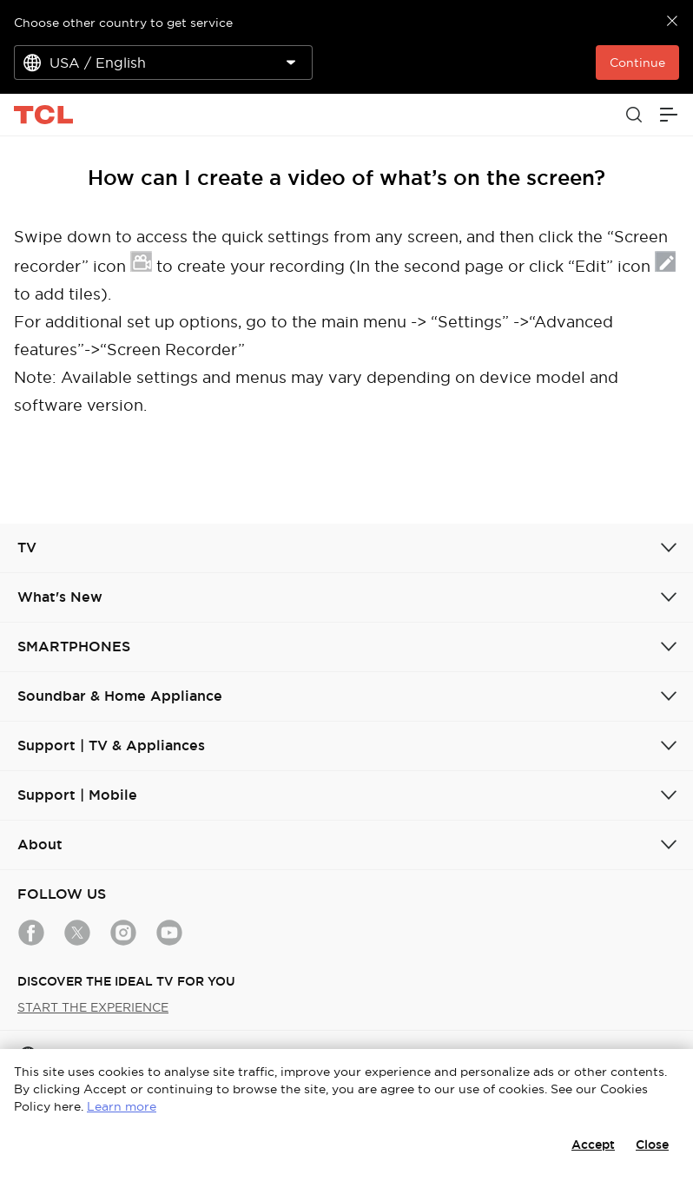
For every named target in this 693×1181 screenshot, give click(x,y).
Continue (637, 62)
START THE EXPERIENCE (92, 1007)
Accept (593, 1144)
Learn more (121, 1106)
